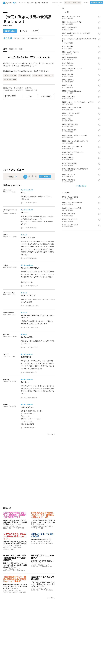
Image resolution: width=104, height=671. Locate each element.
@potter (6, 379)
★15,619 (34, 526)
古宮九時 (48, 539)
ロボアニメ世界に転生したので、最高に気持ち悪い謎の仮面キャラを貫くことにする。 (15, 543)
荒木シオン (14, 588)
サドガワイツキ (36, 563)
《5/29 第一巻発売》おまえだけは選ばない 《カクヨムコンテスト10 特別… (43, 522)
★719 (5, 569)
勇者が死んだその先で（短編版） (42, 561)
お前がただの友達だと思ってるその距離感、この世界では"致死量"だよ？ (14, 515)
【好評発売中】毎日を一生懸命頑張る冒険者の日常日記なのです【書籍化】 (14, 579)
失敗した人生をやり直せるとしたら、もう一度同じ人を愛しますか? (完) (42, 515)
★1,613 (33, 588)
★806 (5, 590)
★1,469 (5, 547)
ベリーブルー (18, 524)
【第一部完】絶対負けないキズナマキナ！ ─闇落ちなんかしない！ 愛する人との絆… (43, 584)
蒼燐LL (5, 404)
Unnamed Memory (37, 539)
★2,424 (33, 565)
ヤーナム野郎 (7, 25)
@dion (5, 235)
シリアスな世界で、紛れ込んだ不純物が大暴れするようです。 (14, 536)
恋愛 (40, 526)
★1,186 (5, 526)
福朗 (42, 586)
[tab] (5, 49)
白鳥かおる (40, 524)
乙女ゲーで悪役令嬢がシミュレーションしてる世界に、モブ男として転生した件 (15, 565)
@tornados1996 (8, 313)
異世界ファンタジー (44, 541)
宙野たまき (14, 567)
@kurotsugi (7, 190)
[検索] (66, 2)
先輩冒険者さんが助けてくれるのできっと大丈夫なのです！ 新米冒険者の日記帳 (15, 586)
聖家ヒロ (18, 545)
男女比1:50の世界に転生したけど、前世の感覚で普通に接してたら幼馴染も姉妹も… (15, 522)
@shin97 (6, 334)
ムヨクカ (6, 354)
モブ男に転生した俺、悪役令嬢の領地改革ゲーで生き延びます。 (14, 557)
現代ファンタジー (15, 526)
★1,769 (33, 541)
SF (11, 547)
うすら (5, 265)
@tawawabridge (8, 293)
